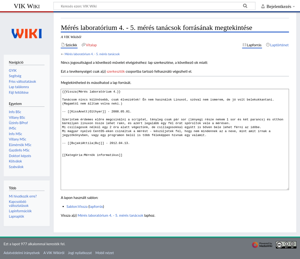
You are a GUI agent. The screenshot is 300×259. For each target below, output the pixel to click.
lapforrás (96, 206)
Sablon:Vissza (77, 206)
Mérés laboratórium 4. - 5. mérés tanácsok (92, 54)
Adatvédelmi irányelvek (22, 253)
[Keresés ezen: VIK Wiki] (154, 6)
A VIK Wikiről (53, 253)
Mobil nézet (104, 253)
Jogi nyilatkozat (80, 253)
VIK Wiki (27, 6)
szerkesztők (116, 71)
